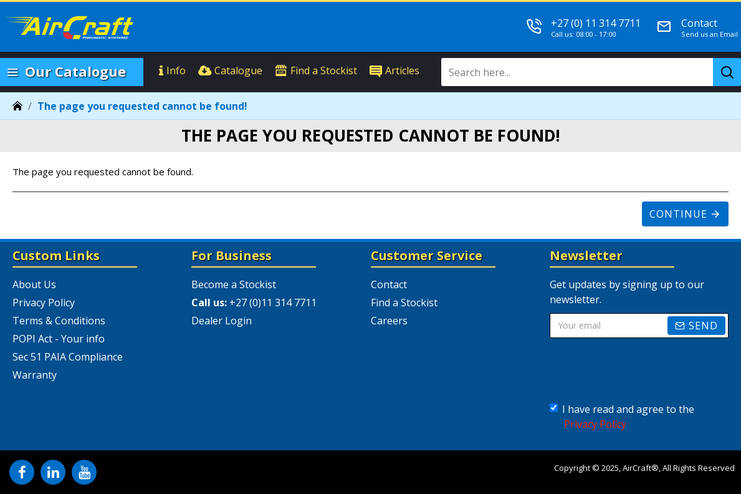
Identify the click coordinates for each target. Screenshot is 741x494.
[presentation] (646, 370)
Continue (678, 214)
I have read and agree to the (622, 417)
